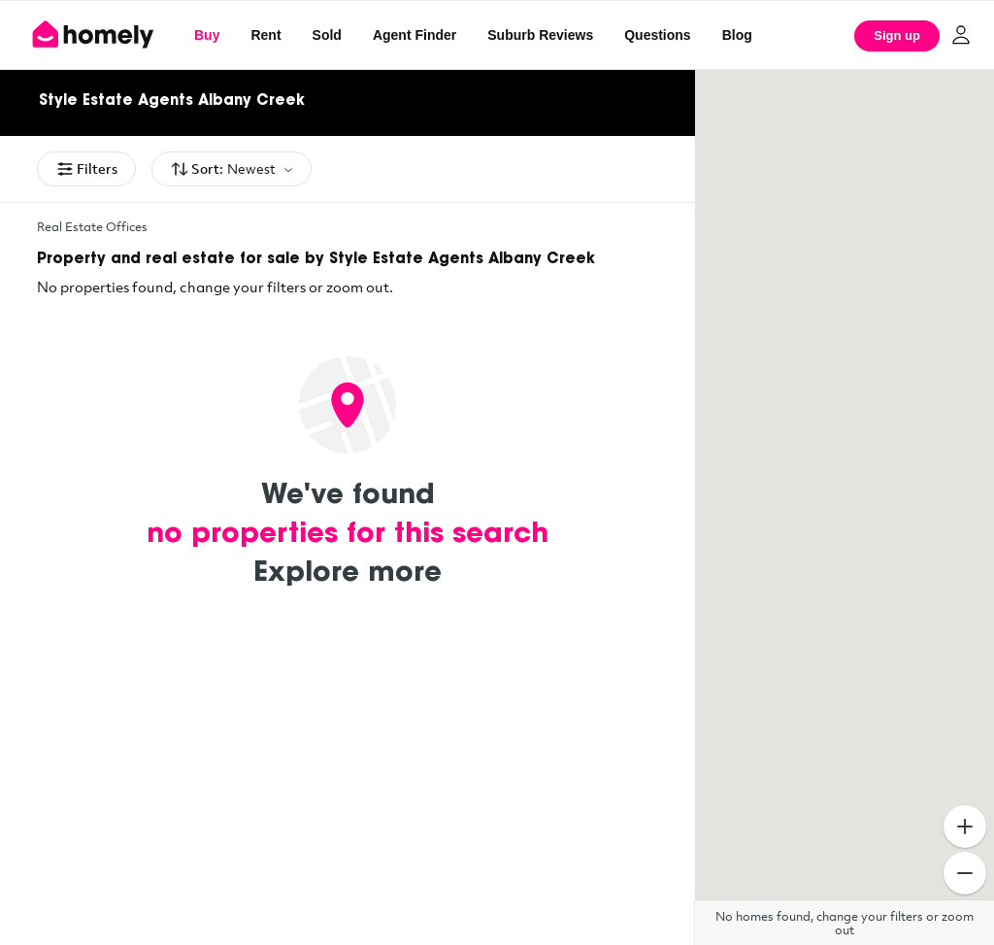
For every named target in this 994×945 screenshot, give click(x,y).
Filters (86, 169)
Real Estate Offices (92, 226)
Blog (737, 35)
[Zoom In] (965, 826)
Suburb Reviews (540, 35)
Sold (327, 35)
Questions (657, 35)
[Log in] (961, 35)
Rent (265, 35)
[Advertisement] (347, 799)
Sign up (897, 35)
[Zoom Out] (965, 873)
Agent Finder (414, 35)
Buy (206, 35)
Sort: (231, 169)
